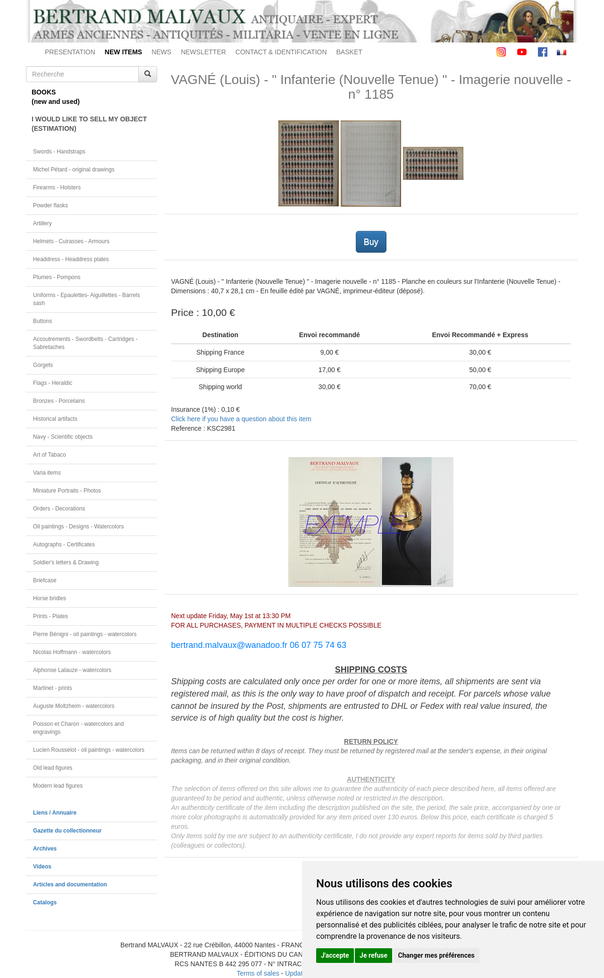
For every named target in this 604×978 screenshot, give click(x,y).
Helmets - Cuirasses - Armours (71, 241)
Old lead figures (52, 768)
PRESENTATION (70, 52)
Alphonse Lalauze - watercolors (72, 670)
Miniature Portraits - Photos (67, 490)
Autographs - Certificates (64, 544)
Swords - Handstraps (59, 151)
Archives (45, 848)
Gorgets (43, 365)
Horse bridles (49, 598)
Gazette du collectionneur (67, 830)
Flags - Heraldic (52, 383)
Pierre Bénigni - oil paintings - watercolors (84, 634)
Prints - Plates (50, 616)
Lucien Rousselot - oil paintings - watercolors (88, 750)
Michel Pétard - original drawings (74, 169)
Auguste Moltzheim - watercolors (73, 706)
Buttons (42, 321)
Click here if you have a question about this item (241, 419)
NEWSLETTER (203, 52)
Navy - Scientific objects (62, 437)
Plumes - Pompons (56, 277)
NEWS (161, 52)
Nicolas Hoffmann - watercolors (72, 652)
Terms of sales (257, 973)
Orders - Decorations (59, 508)
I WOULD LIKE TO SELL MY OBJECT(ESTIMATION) (89, 123)
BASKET (349, 52)
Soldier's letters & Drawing (66, 562)
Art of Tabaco (49, 454)
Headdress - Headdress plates (71, 259)
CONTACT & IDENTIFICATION (281, 52)
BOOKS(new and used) (56, 96)
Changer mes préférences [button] (436, 955)
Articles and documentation (70, 884)
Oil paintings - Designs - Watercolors (78, 526)
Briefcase (45, 580)
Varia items (47, 472)
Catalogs (45, 902)
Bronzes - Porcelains (59, 401)
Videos (42, 866)
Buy (371, 242)
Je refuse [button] (373, 955)
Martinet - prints (52, 688)
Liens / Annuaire (54, 812)
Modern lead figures (58, 785)
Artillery (42, 223)
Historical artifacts (55, 419)
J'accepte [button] (335, 955)
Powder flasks (50, 205)
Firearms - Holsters (57, 187)
